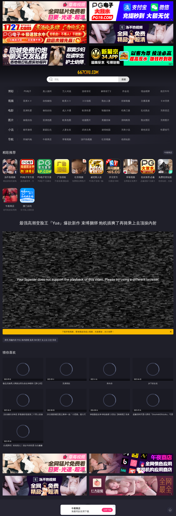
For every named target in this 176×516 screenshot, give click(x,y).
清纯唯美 (125, 120)
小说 (11, 129)
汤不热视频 (86, 139)
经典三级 (125, 110)
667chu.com (87, 72)
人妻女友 (66, 129)
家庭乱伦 (47, 129)
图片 (11, 120)
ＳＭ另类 (164, 100)
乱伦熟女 (145, 110)
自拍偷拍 (47, 100)
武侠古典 (86, 129)
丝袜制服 (125, 100)
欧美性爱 (86, 110)
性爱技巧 (164, 129)
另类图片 (164, 120)
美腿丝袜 (106, 120)
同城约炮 (27, 139)
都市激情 (27, 129)
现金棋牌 (145, 91)
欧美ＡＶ (66, 100)
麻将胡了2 (106, 91)
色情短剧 (125, 139)
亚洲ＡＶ (27, 100)
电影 (11, 110)
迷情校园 (106, 129)
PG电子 (27, 91)
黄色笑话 (145, 129)
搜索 (124, 79)
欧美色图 (66, 120)
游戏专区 (86, 91)
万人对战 (66, 91)
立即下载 (107, 510)
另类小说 (125, 129)
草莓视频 (66, 139)
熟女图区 (145, 120)
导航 (11, 139)
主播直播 (145, 100)
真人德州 (47, 91)
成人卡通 (66, 110)
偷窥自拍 (27, 120)
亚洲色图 (47, 120)
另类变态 (164, 110)
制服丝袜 (106, 110)
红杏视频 (106, 139)
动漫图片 (86, 120)
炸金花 (125, 91)
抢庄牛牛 (164, 91)
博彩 (11, 91)
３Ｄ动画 (86, 100)
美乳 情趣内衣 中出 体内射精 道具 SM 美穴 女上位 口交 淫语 (30, 340)
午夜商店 (47, 139)
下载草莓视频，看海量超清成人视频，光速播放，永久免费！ (117, 331)
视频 (11, 101)
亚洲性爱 (27, 110)
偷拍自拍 (47, 110)
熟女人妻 (106, 100)
